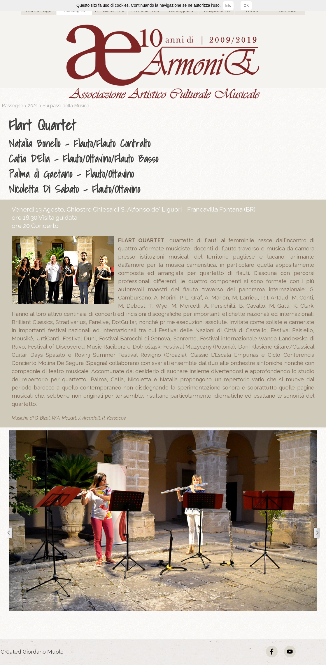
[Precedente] (9, 533)
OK (246, 6)
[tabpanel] (164, 156)
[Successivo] (316, 533)
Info (228, 6)
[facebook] (272, 651)
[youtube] (290, 651)
